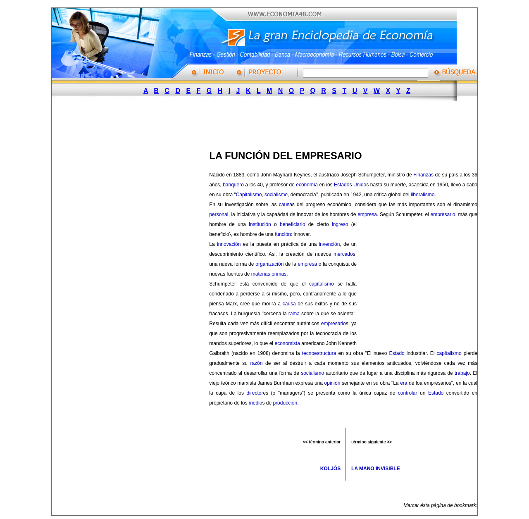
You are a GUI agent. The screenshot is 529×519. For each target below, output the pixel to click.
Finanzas (423, 175)
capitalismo (321, 284)
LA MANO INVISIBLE (375, 468)
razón (256, 363)
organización (269, 264)
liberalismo (422, 195)
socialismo (276, 195)
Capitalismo (249, 195)
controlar (407, 393)
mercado (343, 254)
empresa (367, 214)
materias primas (268, 274)
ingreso (340, 224)
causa (285, 204)
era (403, 383)
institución (260, 224)
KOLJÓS (330, 468)
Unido (359, 185)
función (283, 234)
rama (294, 314)
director (254, 393)
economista (287, 343)
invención (329, 244)
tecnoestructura (319, 353)
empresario (443, 214)
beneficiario (292, 224)
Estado (341, 185)
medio (255, 403)
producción (285, 403)
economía (307, 185)
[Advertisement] (260, 123)
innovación (229, 244)
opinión (332, 383)
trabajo (462, 373)
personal (218, 214)
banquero (233, 185)
